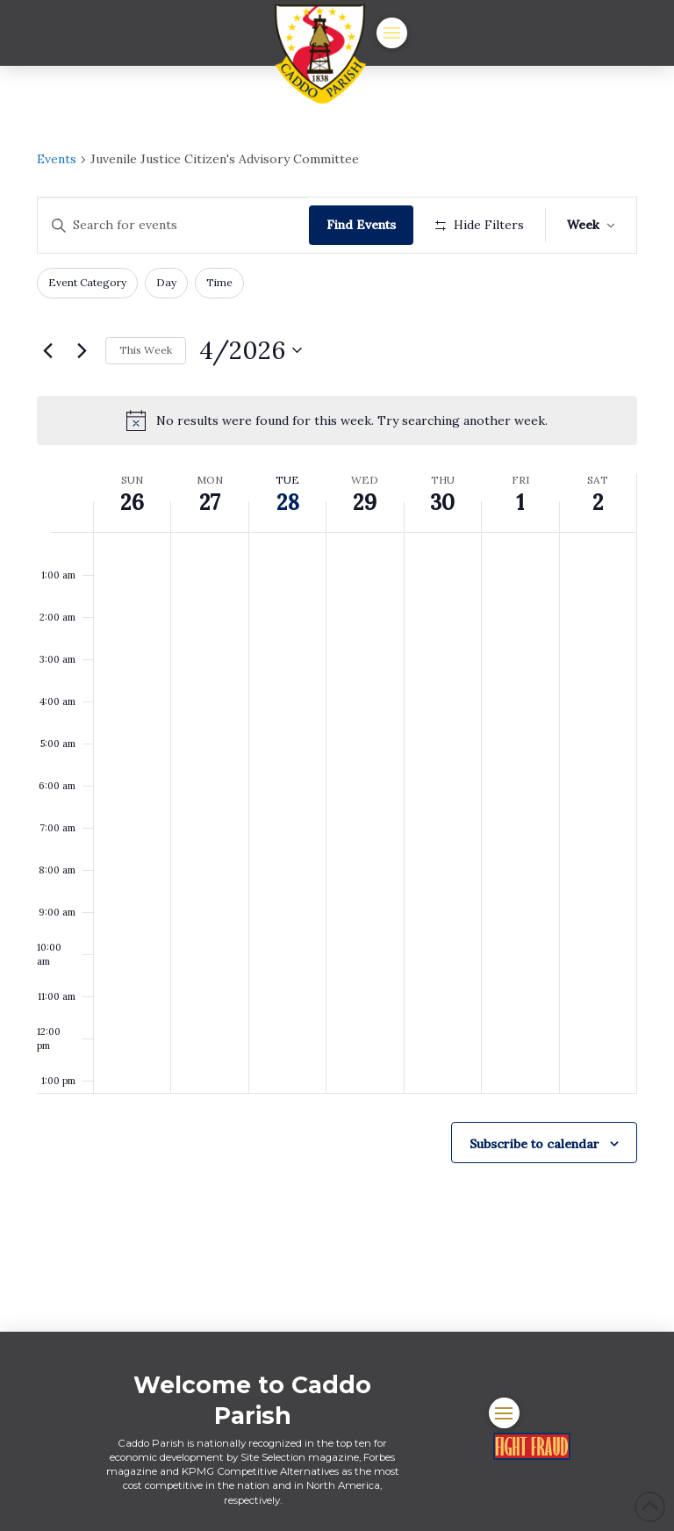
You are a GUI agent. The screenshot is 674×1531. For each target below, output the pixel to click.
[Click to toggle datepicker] (250, 351)
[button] (391, 33)
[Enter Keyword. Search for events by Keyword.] (173, 225)
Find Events (361, 225)
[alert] (337, 420)
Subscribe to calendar (534, 1144)
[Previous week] (47, 350)
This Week (145, 349)
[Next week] (81, 350)
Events (56, 159)
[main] (337, 699)
